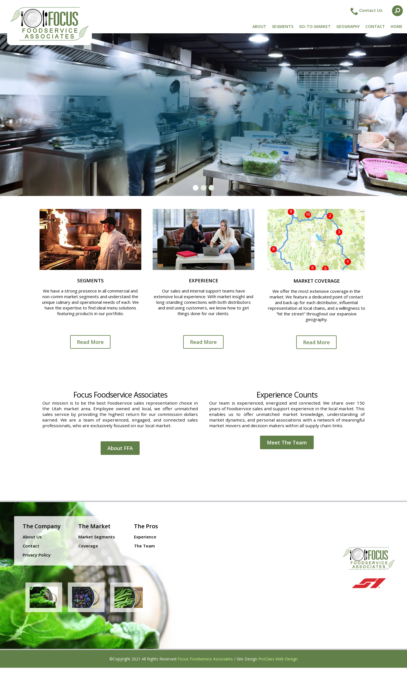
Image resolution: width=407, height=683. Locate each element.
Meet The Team (287, 442)
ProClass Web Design (278, 659)
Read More (90, 342)
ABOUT (259, 26)
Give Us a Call (208, 142)
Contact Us (370, 10)
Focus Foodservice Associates (205, 659)
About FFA (120, 448)
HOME (396, 26)
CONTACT (375, 26)
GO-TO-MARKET (315, 26)
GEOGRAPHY (348, 26)
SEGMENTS (282, 26)
